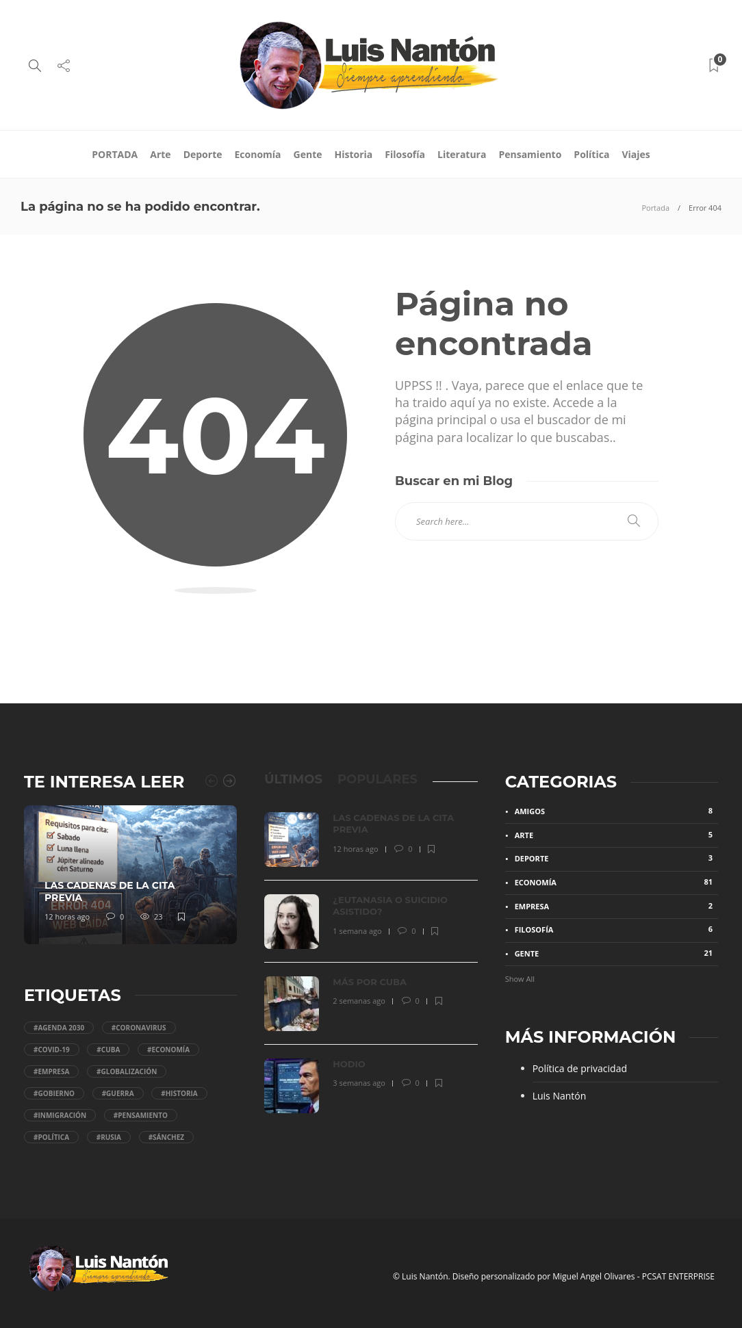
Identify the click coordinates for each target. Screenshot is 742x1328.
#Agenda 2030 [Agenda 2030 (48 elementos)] (59, 1027)
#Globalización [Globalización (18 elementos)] (127, 1071)
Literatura (461, 154)
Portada (655, 208)
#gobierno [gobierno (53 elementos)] (54, 1093)
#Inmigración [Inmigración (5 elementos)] (60, 1115)
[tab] (293, 779)
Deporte (202, 154)
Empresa (616, 905)
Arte (160, 154)
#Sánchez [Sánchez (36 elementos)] (166, 1137)
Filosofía (405, 154)
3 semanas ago (359, 1083)
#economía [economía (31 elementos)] (168, 1049)
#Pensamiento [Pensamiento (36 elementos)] (141, 1115)
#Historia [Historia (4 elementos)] (179, 1093)
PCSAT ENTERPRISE (678, 1276)
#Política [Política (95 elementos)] (51, 1137)
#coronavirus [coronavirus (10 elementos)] (139, 1027)
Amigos (616, 810)
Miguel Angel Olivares (593, 1276)
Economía (258, 154)
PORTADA (115, 154)
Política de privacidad (580, 1068)
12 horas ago (67, 916)
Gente (308, 154)
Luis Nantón (560, 1095)
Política (591, 154)
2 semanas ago (359, 1000)
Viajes (636, 154)
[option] (131, 874)
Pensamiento (529, 154)
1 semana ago (357, 931)
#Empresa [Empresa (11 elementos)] (51, 1071)
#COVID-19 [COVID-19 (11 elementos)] (52, 1049)
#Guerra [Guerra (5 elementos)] (118, 1093)
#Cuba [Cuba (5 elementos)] (108, 1049)
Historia (354, 154)
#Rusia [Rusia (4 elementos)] (109, 1137)
